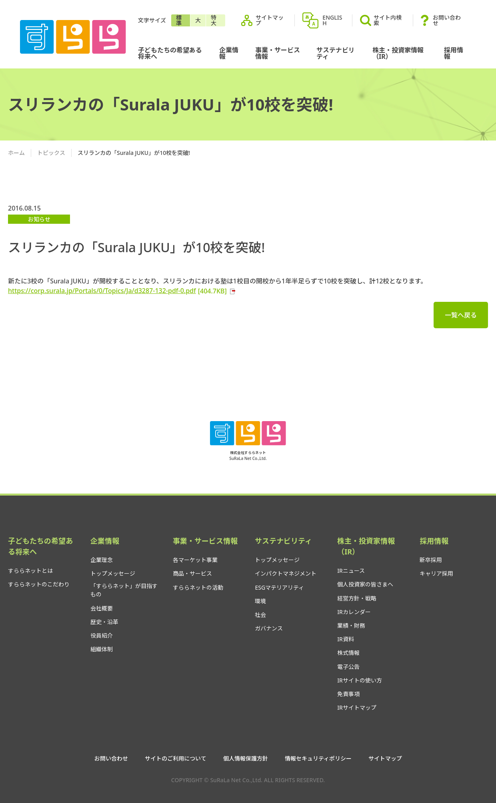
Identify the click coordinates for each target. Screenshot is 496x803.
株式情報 (348, 652)
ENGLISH (332, 20)
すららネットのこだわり (39, 584)
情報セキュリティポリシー (318, 758)
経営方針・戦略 (356, 598)
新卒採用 (431, 560)
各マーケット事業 (195, 560)
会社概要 (101, 608)
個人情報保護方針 (245, 758)
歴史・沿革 (104, 622)
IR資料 (345, 639)
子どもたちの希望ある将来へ (170, 53)
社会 (260, 614)
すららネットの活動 (198, 587)
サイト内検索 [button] (381, 20)
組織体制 (101, 649)
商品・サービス (192, 573)
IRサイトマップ (356, 707)
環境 (260, 601)
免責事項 (348, 694)
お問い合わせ (447, 20)
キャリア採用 (436, 573)
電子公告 (348, 667)
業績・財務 (351, 625)
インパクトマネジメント (285, 573)
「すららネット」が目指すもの (124, 590)
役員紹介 (101, 635)
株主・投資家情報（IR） (398, 53)
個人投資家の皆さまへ (365, 584)
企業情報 (228, 53)
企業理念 (101, 560)
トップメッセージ (112, 573)
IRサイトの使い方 (359, 680)
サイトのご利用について (175, 758)
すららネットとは (30, 570)
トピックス (51, 153)
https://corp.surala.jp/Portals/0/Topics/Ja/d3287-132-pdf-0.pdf (122, 290)
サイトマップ (270, 20)
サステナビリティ (335, 53)
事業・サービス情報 (277, 53)
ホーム (16, 153)
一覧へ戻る (461, 315)
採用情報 (453, 53)
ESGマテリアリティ (279, 587)
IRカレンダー (353, 612)
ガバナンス (269, 628)
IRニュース (350, 570)
